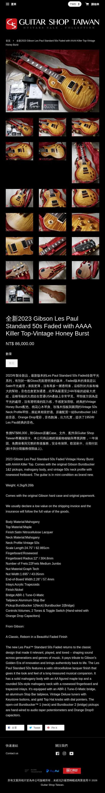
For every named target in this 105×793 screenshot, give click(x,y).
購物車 (92, 4)
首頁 (8, 40)
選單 (11, 4)
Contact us (12, 753)
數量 (9, 353)
